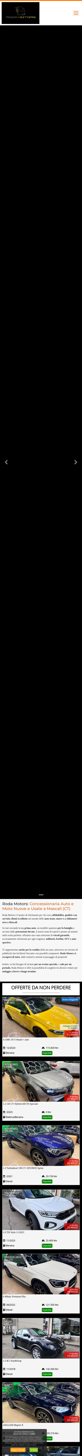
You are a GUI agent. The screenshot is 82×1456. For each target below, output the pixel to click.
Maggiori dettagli (18, 1450)
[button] (6, 462)
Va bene (33, 1450)
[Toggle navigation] (76, 13)
